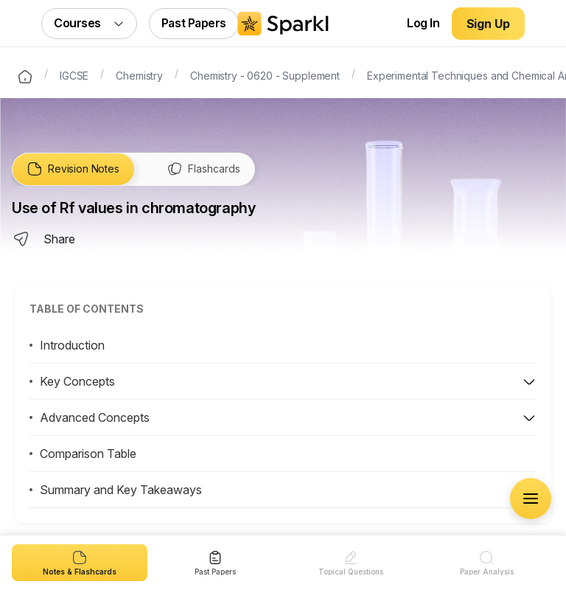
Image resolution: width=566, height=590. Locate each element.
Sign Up (488, 23)
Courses (89, 22)
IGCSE (74, 74)
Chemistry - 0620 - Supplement (265, 74)
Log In (423, 22)
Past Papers (193, 22)
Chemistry (139, 74)
